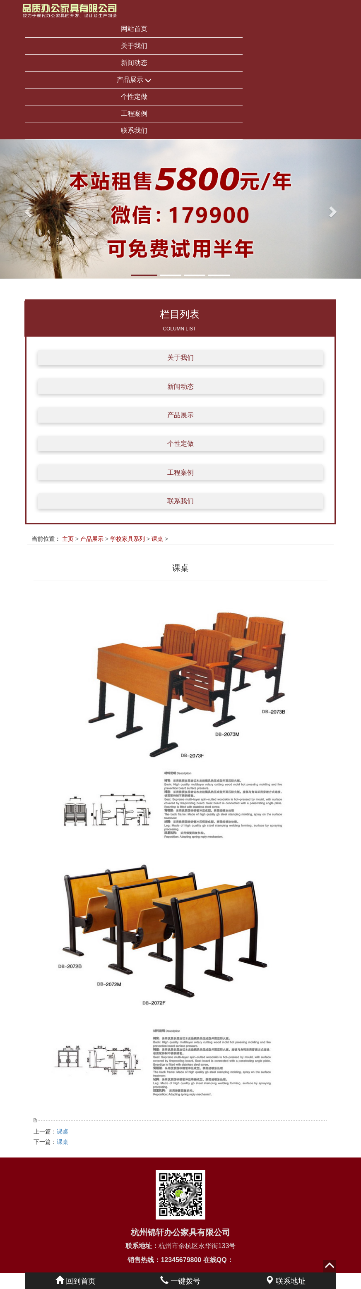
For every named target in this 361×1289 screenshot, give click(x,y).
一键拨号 (180, 1281)
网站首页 (134, 28)
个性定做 (134, 96)
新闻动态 (134, 62)
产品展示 (134, 80)
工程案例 (134, 113)
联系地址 (285, 1281)
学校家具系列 (127, 539)
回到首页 (75, 1281)
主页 (68, 539)
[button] (27, 209)
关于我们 (134, 45)
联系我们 (134, 130)
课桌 (157, 539)
